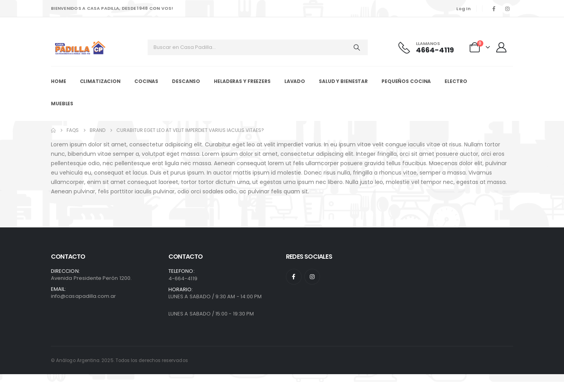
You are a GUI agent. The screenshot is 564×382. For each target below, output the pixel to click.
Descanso (186, 81)
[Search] (357, 47)
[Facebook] (493, 8)
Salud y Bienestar (343, 81)
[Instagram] (507, 8)
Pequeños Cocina (406, 81)
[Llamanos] (430, 47)
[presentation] (21, 358)
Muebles (62, 103)
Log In (463, 8)
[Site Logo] (80, 48)
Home (58, 81)
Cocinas (146, 81)
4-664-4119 (182, 278)
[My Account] (502, 47)
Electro (456, 81)
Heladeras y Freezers (242, 81)
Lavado (294, 81)
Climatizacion (100, 81)
